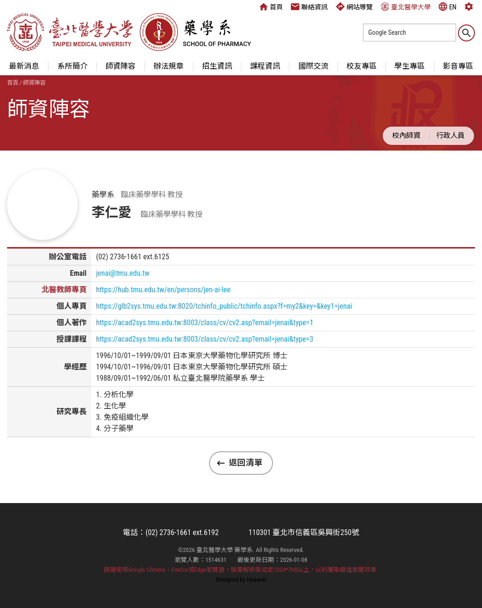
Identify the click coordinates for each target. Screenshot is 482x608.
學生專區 (409, 66)
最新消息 (24, 66)
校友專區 (361, 66)
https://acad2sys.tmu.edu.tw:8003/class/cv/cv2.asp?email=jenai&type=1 (204, 322)
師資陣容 (120, 66)
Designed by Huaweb (241, 579)
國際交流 (313, 66)
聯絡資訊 (309, 6)
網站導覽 (354, 6)
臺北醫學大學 (406, 6)
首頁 (271, 6)
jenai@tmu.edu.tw (123, 273)
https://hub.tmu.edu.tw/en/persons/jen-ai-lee (163, 289)
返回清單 (246, 462)
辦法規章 (168, 66)
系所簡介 (72, 66)
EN (448, 6)
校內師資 (406, 135)
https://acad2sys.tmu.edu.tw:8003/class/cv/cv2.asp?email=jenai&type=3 (204, 339)
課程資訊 (265, 66)
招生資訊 (217, 66)
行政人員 (450, 135)
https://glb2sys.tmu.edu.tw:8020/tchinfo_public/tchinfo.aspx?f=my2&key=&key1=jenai (224, 306)
